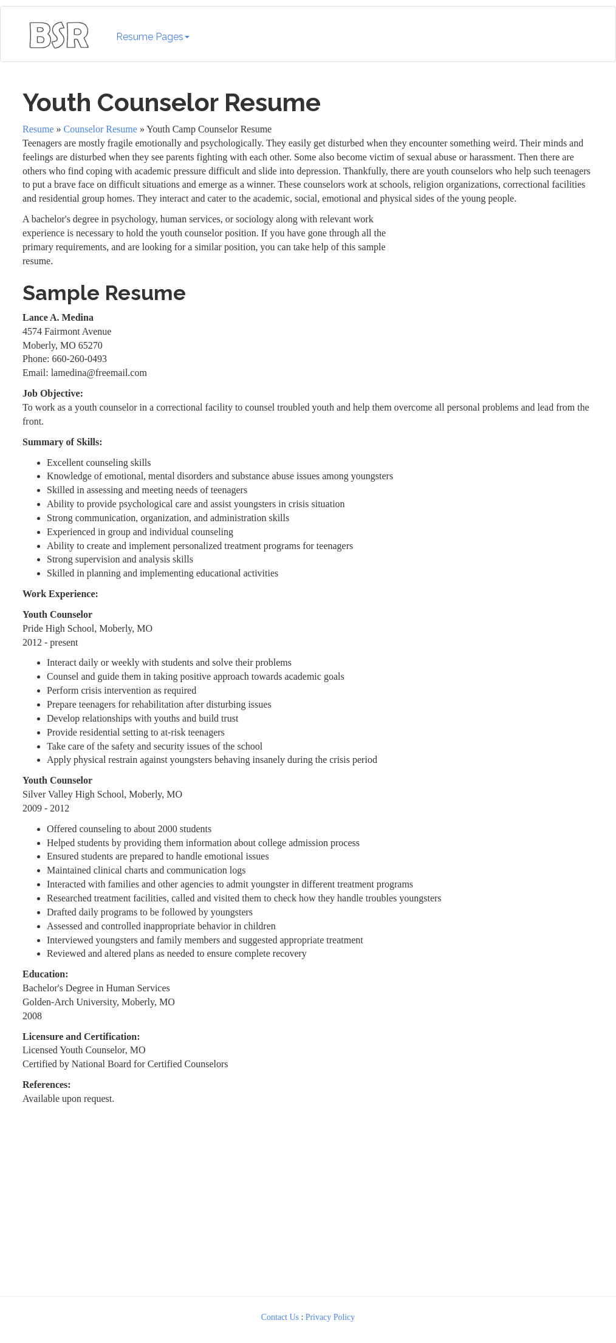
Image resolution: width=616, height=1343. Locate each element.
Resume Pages (153, 37)
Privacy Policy (330, 1317)
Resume (38, 129)
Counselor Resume (100, 129)
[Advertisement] (494, 288)
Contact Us (280, 1317)
